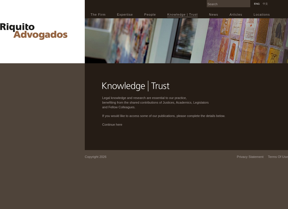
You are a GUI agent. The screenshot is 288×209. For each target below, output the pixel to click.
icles (236, 14)
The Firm (98, 14)
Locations (262, 14)
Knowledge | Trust (182, 14)
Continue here (112, 124)
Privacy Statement (250, 156)
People (150, 14)
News (213, 14)
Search (248, 1)
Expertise (125, 14)
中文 (265, 3)
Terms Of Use (278, 156)
